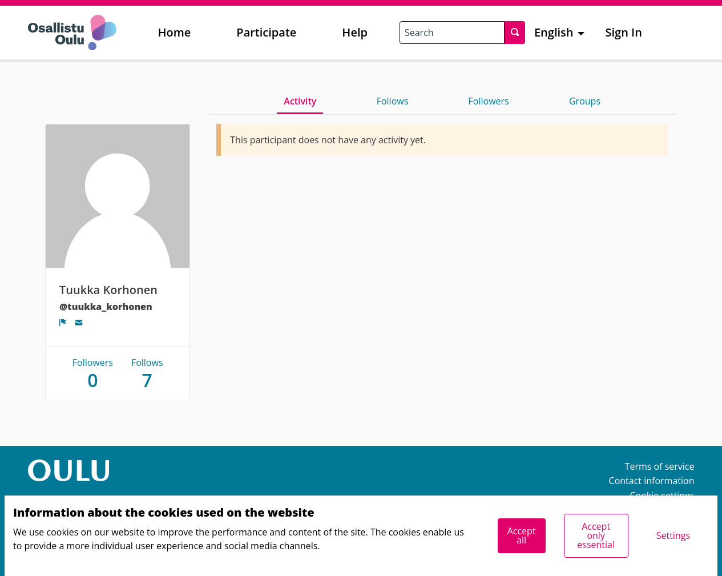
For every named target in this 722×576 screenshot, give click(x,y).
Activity (300, 101)
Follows (393, 101)
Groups (584, 101)
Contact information (652, 480)
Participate (266, 32)
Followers (489, 101)
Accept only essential (596, 535)
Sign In (624, 32)
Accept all (521, 535)
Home (174, 32)
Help (355, 32)
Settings (673, 535)
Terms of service (660, 466)
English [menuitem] (554, 32)
